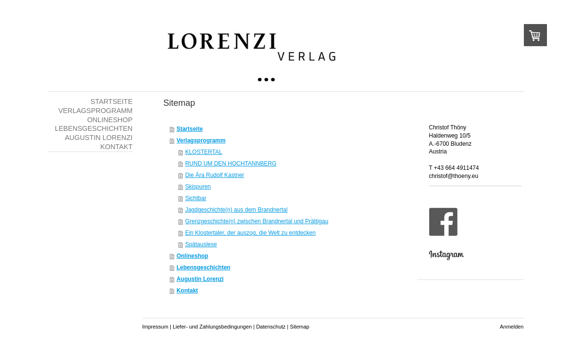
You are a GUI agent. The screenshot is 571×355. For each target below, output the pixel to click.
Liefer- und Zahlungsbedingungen (212, 327)
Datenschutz (270, 327)
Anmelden (512, 327)
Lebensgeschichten (203, 267)
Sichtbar (195, 198)
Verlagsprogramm (201, 140)
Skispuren (198, 186)
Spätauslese (201, 244)
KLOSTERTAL (203, 152)
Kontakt (187, 290)
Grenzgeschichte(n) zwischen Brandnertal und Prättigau (257, 221)
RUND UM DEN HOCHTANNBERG (231, 163)
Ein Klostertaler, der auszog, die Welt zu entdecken (250, 232)
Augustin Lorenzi (200, 279)
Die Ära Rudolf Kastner (214, 175)
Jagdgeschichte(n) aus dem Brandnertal (236, 209)
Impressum (155, 327)
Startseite (190, 129)
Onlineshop (192, 256)
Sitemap (299, 327)
